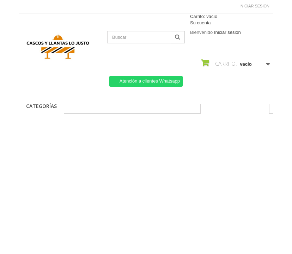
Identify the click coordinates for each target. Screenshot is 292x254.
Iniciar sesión (254, 6)
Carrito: (203, 16)
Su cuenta (200, 22)
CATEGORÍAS (41, 106)
